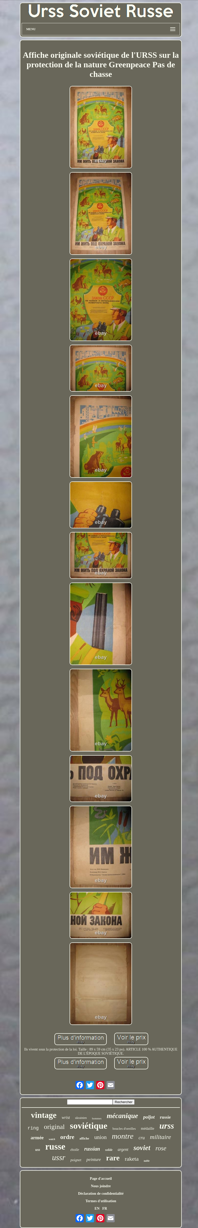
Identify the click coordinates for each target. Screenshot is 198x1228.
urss (166, 1125)
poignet (75, 1160)
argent (123, 1149)
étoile (74, 1150)
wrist (66, 1117)
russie (165, 1117)
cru (142, 1137)
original (54, 1126)
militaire (160, 1137)
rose (160, 1148)
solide (109, 1150)
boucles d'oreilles (124, 1128)
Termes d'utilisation (101, 1201)
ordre (67, 1137)
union (100, 1137)
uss (37, 1150)
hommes (97, 1118)
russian (92, 1149)
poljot (148, 1117)
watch (52, 1139)
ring (33, 1128)
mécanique (122, 1116)
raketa (132, 1159)
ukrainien (81, 1118)
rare (113, 1158)
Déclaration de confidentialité (101, 1193)
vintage (44, 1115)
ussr (58, 1157)
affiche (84, 1138)
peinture (93, 1159)
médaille (147, 1128)
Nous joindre (101, 1186)
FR (104, 1208)
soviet (142, 1148)
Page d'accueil (101, 1179)
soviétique (88, 1125)
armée (37, 1137)
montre (123, 1136)
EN (97, 1208)
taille (147, 1160)
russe (55, 1147)
